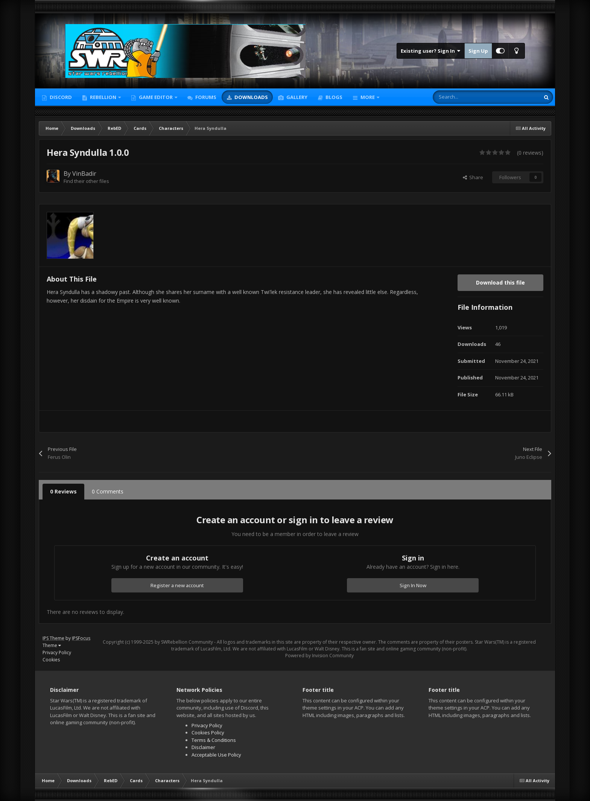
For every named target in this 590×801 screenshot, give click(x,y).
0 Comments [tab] (107, 491)
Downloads (250, 97)
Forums (205, 97)
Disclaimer (203, 747)
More (367, 97)
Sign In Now (413, 585)
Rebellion (103, 97)
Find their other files (86, 181)
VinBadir (84, 173)
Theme (52, 645)
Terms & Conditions (214, 740)
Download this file (500, 282)
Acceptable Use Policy (216, 754)
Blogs (333, 97)
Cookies (51, 659)
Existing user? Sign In (431, 50)
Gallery (296, 97)
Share (473, 177)
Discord (60, 97)
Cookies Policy (208, 732)
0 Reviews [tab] (63, 491)
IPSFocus (81, 638)
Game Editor (156, 97)
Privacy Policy (57, 652)
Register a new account (177, 585)
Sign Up (478, 50)
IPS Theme (53, 638)
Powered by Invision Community (319, 655)
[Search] (470, 97)
